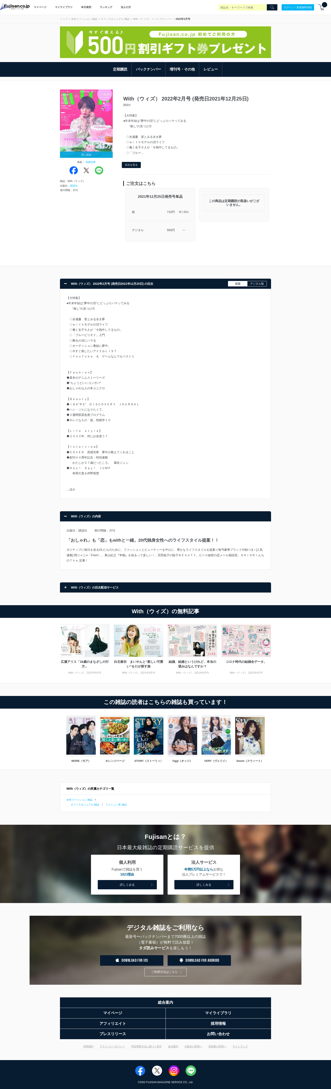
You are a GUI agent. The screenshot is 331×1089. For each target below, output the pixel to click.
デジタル (138, 230)
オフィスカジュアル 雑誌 (115, 19)
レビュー (210, 69)
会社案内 (173, 1046)
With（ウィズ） (142, 19)
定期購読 (120, 69)
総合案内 (165, 1002)
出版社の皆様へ (193, 1046)
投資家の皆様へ (217, 1046)
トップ (64, 19)
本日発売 (86, 7)
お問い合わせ (218, 1034)
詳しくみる (137, 885)
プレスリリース (112, 1034)
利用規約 (88, 1046)
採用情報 (218, 1023)
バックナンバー (163, 19)
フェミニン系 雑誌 (116, 804)
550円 (171, 230)
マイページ (40, 7)
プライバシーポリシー (112, 1046)
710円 (171, 212)
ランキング (106, 7)
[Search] (272, 7)
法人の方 (126, 7)
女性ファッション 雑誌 (84, 19)
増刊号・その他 (182, 69)
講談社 (74, 185)
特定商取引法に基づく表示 (146, 1046)
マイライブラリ (64, 7)
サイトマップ (240, 1046)
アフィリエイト (112, 1023)
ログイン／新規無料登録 (298, 7)
